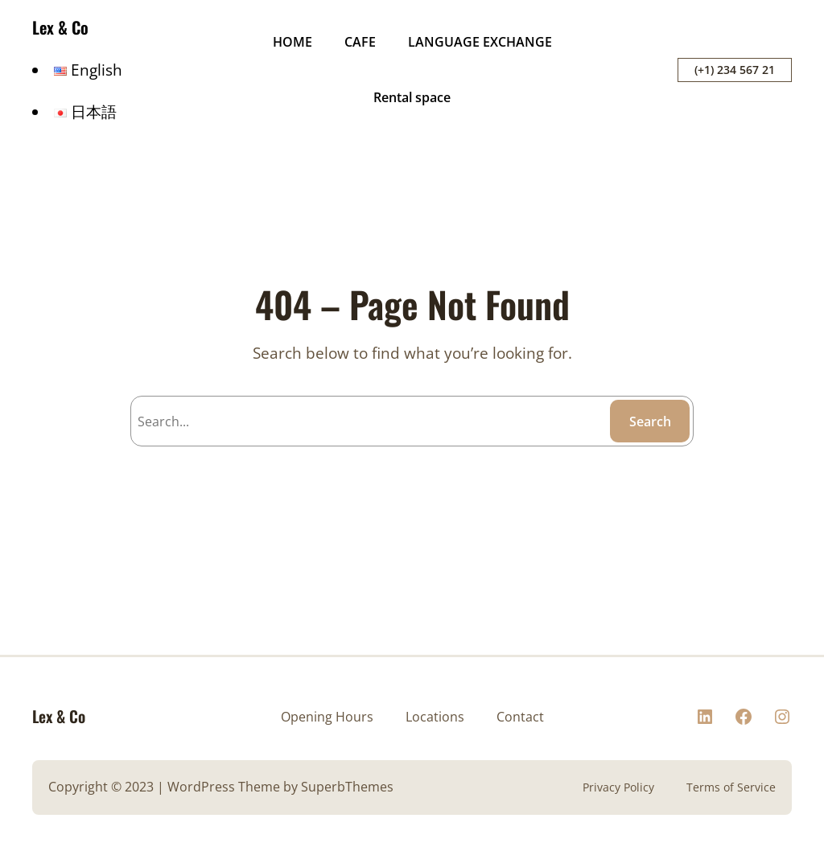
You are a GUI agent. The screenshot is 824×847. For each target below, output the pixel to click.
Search (650, 421)
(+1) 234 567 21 (734, 69)
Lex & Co (60, 27)
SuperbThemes (347, 787)
